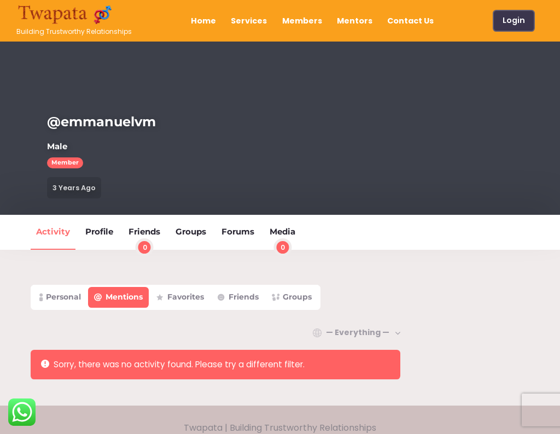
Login (514, 20)
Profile (99, 231)
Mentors (354, 20)
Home (203, 20)
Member (65, 162)
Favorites (185, 297)
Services (249, 20)
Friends (144, 237)
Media (282, 237)
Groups (191, 231)
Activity (53, 231)
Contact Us (410, 20)
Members (302, 20)
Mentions (124, 297)
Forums (237, 231)
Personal (63, 297)
